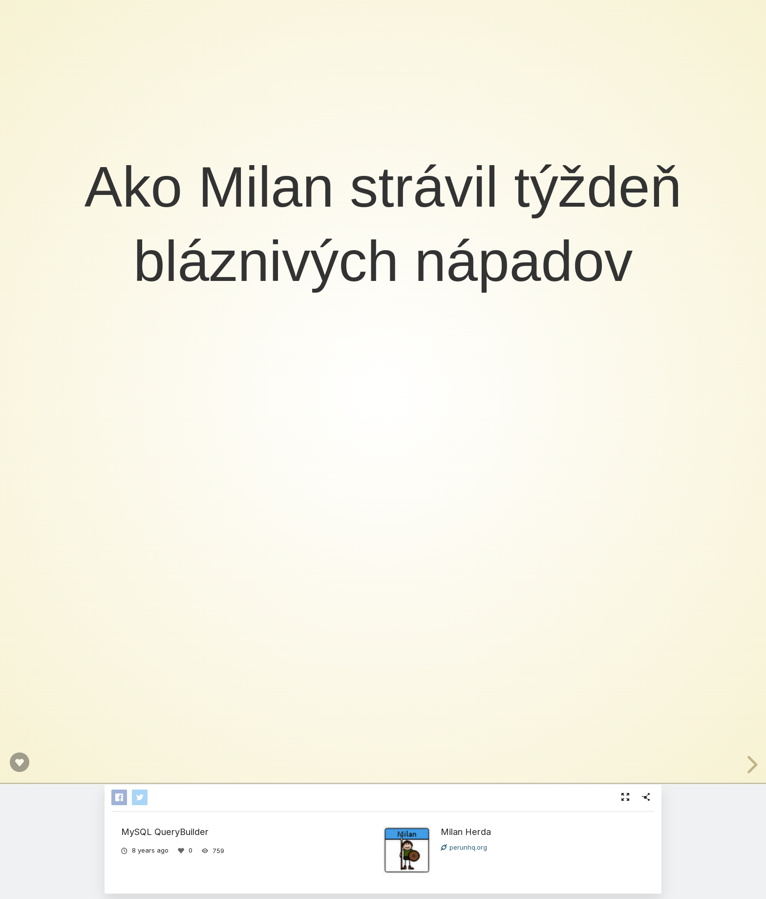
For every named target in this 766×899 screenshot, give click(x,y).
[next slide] (749, 764)
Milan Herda (466, 831)
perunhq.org (464, 847)
